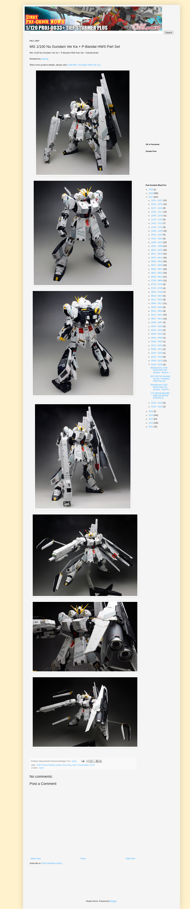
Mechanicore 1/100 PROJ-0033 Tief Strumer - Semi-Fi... (160, 387)
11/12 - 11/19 (157, 223)
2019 (151, 189)
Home (83, 858)
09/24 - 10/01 (157, 250)
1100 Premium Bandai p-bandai (49, 765)
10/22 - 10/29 (157, 235)
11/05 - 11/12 (157, 227)
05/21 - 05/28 (157, 311)
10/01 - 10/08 (157, 246)
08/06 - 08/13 (157, 277)
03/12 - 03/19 (157, 345)
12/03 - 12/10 (157, 215)
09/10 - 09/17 (157, 258)
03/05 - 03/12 (157, 349)
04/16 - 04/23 (157, 330)
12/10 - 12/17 (157, 212)
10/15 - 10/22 (157, 238)
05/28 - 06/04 (157, 307)
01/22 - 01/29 (157, 403)
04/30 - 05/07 (157, 322)
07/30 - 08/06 (157, 280)
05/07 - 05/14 (157, 319)
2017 (151, 197)
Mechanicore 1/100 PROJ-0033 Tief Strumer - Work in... (160, 370)
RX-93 (92, 765)
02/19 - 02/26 (157, 353)
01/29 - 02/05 (157, 364)
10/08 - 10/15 (157, 242)
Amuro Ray (66, 765)
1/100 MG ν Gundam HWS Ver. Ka (83, 65)
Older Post (130, 858)
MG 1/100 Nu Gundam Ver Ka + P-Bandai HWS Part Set (160, 378)
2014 (151, 415)
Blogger (113, 901)
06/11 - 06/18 (157, 299)
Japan (41, 768)
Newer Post (35, 858)
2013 (151, 419)
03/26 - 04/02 (157, 341)
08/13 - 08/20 (157, 273)
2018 (151, 193)
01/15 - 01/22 (157, 406)
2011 (151, 427)
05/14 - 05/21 (157, 315)
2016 (151, 411)
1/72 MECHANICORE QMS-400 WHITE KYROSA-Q (160, 395)
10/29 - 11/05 (157, 231)
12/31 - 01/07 (157, 200)
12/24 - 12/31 (157, 204)
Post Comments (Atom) (52, 863)
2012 (151, 423)
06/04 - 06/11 (157, 303)
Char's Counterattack (80, 765)
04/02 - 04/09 (157, 338)
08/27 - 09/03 (157, 265)
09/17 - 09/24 (157, 254)
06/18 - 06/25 (157, 296)
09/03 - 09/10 (157, 261)
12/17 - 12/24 (157, 208)
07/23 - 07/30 (157, 284)
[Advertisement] (159, 89)
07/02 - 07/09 (157, 288)
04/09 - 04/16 (157, 334)
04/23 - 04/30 (157, 326)
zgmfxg (44, 59)
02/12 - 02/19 (157, 357)
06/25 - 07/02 (157, 292)
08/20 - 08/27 (157, 269)
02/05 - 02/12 (157, 360)
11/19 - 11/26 (157, 219)
